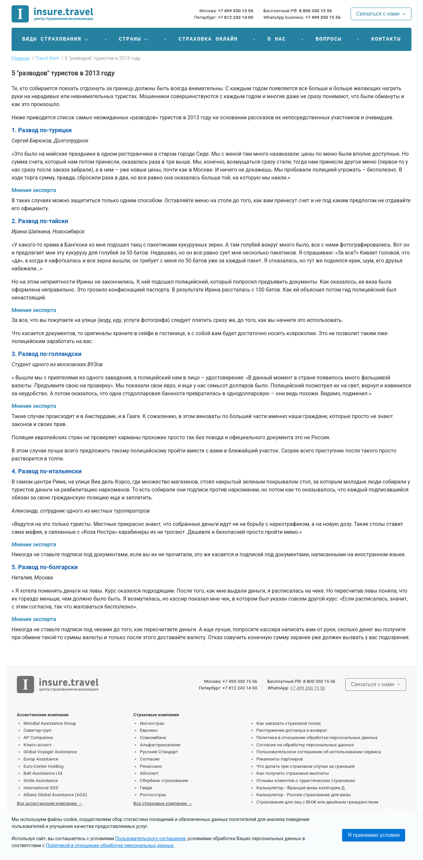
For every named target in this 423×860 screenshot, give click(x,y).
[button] (55, 39)
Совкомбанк (153, 737)
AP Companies (38, 737)
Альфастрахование (160, 744)
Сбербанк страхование (164, 780)
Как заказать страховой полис (288, 723)
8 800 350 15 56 (315, 10)
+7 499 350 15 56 (235, 10)
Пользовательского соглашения (150, 838)
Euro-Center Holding (43, 766)
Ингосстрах (152, 723)
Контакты (386, 39)
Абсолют (149, 773)
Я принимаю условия (374, 835)
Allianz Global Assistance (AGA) (55, 794)
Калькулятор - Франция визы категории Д (300, 787)
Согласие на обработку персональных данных (305, 744)
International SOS (40, 787)
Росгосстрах (153, 794)
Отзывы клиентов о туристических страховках (305, 780)
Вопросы (328, 39)
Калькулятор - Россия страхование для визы (303, 794)
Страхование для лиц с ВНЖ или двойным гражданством (317, 801)
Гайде (146, 787)
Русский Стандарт (159, 751)
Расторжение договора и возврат (291, 730)
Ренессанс (151, 766)
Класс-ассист (37, 744)
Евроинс (149, 730)
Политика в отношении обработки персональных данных (317, 737)
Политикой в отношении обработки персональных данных (109, 845)
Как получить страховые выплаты (292, 773)
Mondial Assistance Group (49, 723)
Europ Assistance (40, 759)
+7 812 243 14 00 (235, 17)
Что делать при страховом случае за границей (305, 766)
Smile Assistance (40, 780)
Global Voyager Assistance (50, 751)
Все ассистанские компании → (49, 803)
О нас (276, 39)
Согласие (149, 759)
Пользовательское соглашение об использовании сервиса (318, 751)
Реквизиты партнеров (279, 759)
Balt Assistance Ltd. (43, 773)
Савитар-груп (37, 730)
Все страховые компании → (162, 803)
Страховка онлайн (208, 39)
